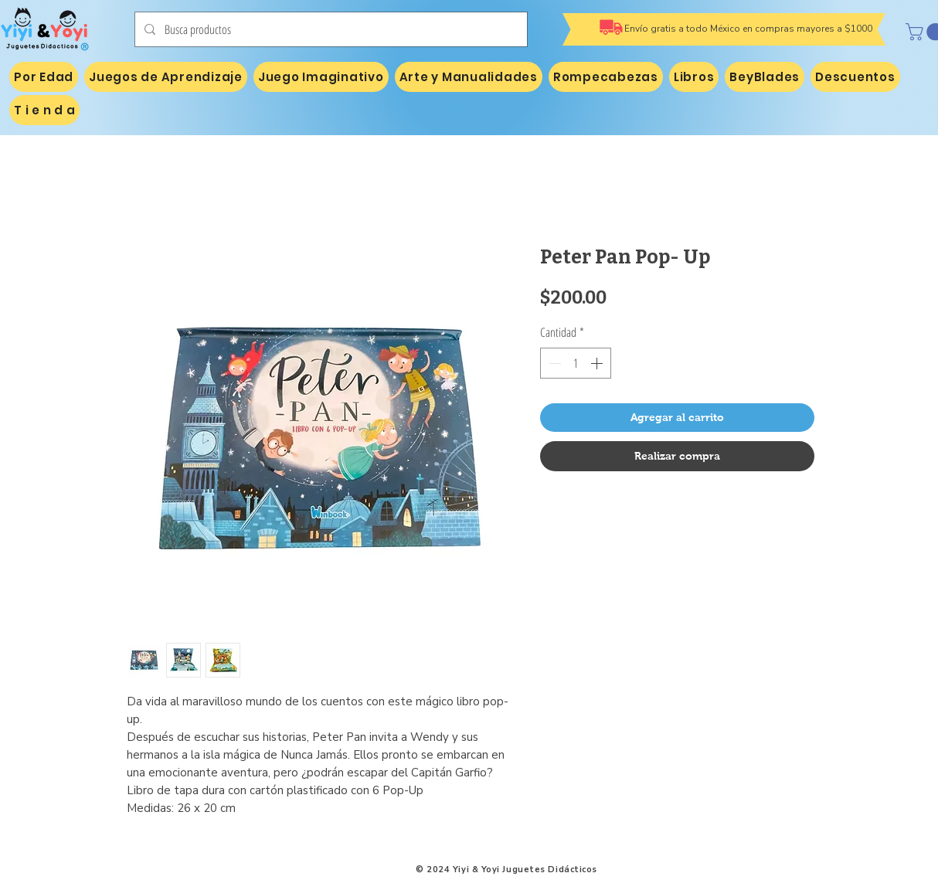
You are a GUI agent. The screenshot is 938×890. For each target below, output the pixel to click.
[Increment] (598, 363)
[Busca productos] (329, 29)
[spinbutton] (575, 363)
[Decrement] (553, 363)
